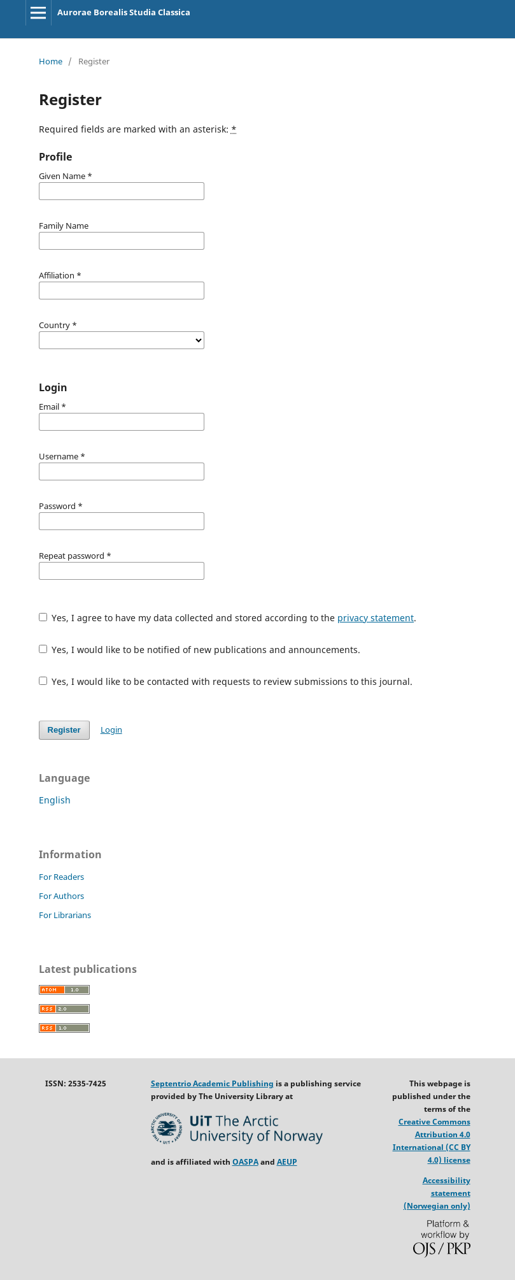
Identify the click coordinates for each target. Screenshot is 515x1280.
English (55, 800)
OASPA (245, 1161)
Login (111, 729)
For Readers (61, 876)
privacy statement (375, 618)
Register (64, 730)
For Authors (61, 896)
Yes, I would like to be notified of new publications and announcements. (200, 650)
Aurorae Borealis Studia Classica (123, 12)
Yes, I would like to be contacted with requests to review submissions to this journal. (226, 681)
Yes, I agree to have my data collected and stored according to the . (228, 618)
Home (50, 61)
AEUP (287, 1161)
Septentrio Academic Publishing (212, 1083)
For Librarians (65, 915)
